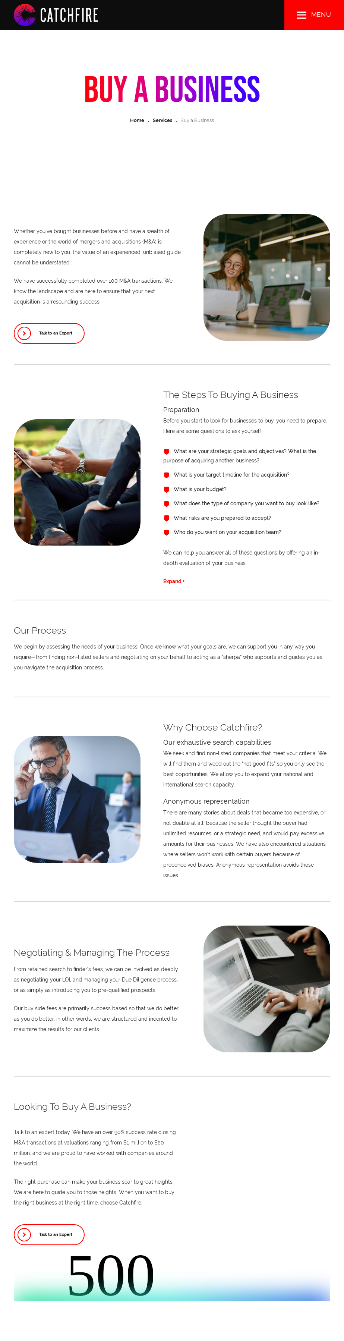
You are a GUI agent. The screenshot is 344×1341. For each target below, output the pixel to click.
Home (137, 120)
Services (162, 120)
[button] (314, 15)
